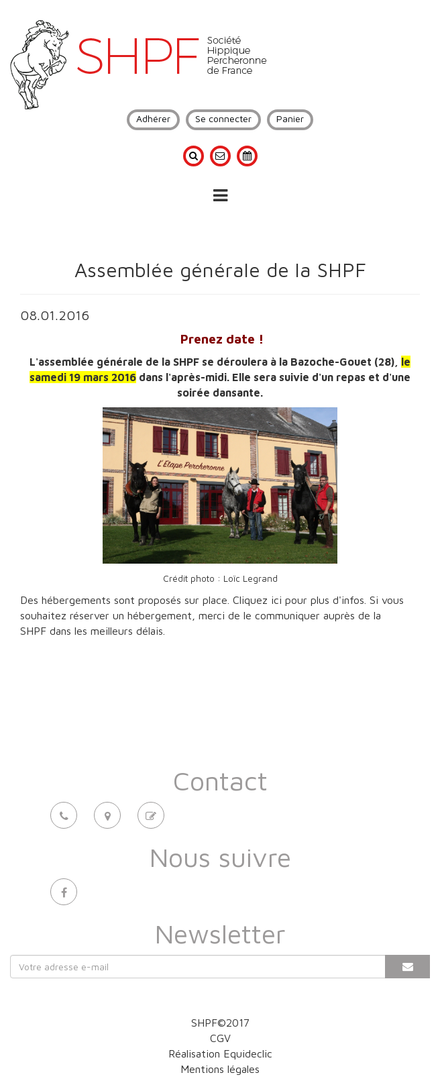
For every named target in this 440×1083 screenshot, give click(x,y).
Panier (290, 118)
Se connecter (223, 118)
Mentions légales (220, 1069)
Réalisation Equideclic (220, 1053)
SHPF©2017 (220, 1023)
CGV (220, 1038)
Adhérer (153, 118)
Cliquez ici (257, 600)
